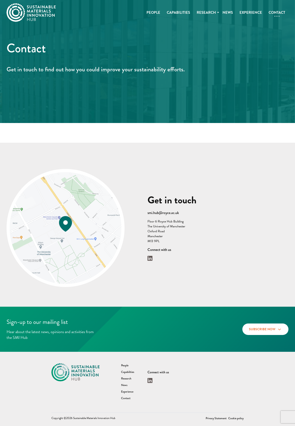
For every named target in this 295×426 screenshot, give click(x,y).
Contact (276, 12)
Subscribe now (265, 329)
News (227, 12)
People (153, 12)
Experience (250, 12)
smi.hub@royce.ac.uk (163, 212)
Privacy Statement (216, 418)
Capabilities (178, 12)
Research (206, 12)
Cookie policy (236, 418)
